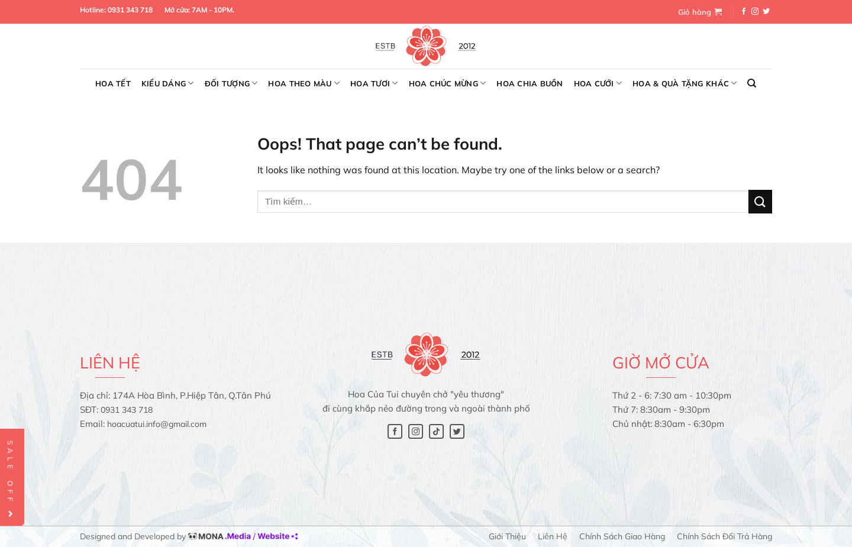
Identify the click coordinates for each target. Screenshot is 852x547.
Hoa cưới (598, 83)
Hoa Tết (113, 83)
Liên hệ (552, 536)
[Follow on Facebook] (743, 12)
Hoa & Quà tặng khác (684, 83)
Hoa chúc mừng (447, 83)
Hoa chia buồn (529, 83)
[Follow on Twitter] (766, 12)
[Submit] (760, 201)
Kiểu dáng (167, 83)
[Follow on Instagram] (755, 12)
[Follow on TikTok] (436, 431)
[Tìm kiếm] (751, 83)
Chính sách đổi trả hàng (724, 536)
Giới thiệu (507, 536)
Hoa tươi (374, 83)
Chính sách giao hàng (622, 536)
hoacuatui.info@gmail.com (156, 424)
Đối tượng (231, 83)
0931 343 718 (130, 9)
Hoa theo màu (304, 83)
